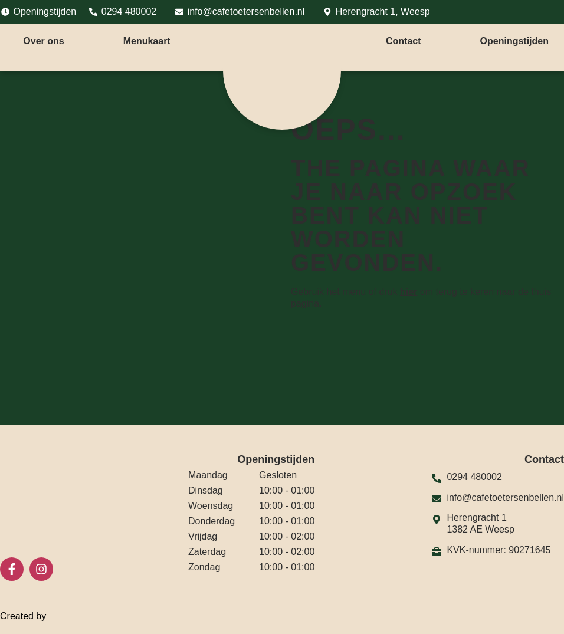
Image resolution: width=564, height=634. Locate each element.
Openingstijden (514, 41)
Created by (30, 616)
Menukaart (146, 41)
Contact (403, 41)
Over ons (43, 41)
